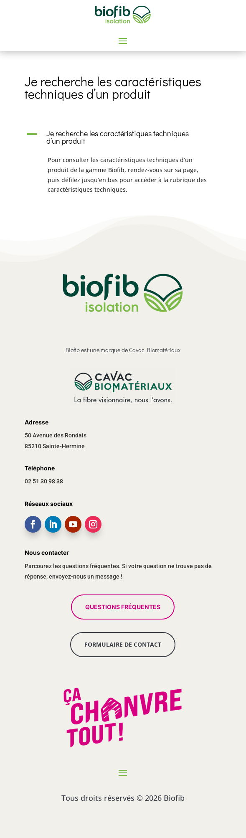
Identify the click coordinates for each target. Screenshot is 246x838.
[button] (123, 139)
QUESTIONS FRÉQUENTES (122, 606)
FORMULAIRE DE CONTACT (122, 644)
